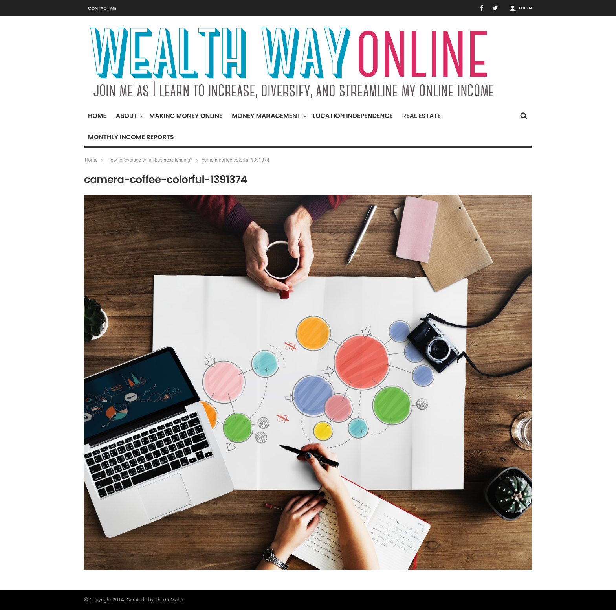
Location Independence (353, 115)
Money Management (268, 115)
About (128, 115)
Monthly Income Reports (131, 136)
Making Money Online (185, 115)
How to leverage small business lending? (149, 160)
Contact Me (102, 8)
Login (525, 8)
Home (97, 115)
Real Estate (421, 115)
